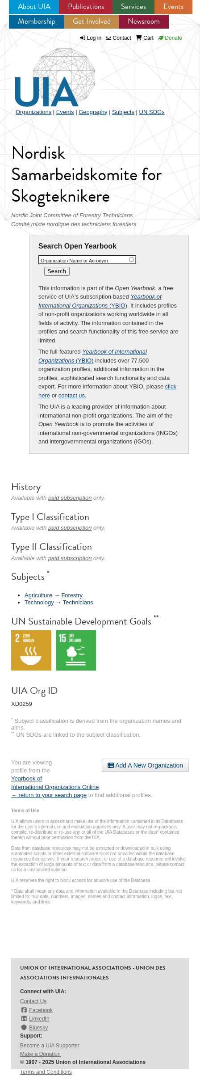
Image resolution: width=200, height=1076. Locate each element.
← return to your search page (49, 795)
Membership (36, 21)
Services (133, 6)
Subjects (123, 112)
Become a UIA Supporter (49, 1045)
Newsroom (144, 21)
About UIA (34, 6)
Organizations (33, 112)
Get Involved (92, 21)
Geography (93, 112)
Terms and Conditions (46, 1072)
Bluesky (34, 1027)
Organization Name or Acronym (74, 260)
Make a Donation (40, 1054)
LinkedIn (35, 1018)
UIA (44, 72)
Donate (170, 38)
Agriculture (38, 595)
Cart (145, 38)
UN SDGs (152, 112)
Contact (118, 38)
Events (173, 6)
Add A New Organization (145, 765)
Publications (86, 6)
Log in (94, 38)
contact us (71, 395)
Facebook (36, 1010)
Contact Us (33, 1001)
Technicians (78, 602)
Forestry (72, 595)
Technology (39, 602)
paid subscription (70, 497)
